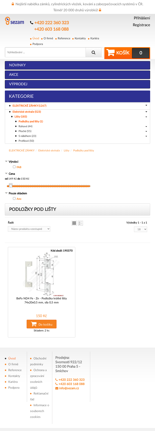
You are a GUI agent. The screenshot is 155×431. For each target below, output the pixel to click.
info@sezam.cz (69, 387)
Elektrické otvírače (49, 150)
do (18, 178)
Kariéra (94, 38)
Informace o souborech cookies (39, 410)
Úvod (35, 38)
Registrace (141, 25)
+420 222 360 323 (51, 23)
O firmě (48, 38)
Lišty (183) (81, 117)
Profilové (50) (26, 141)
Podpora (37, 44)
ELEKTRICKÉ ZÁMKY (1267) (80, 105)
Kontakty (80, 38)
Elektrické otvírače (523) (80, 112)
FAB (19, 167)
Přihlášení (142, 18)
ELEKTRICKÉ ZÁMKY (22, 150)
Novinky (17, 65)
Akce (13, 74)
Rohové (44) (83, 127)
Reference (64, 38)
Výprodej (18, 84)
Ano (19, 199)
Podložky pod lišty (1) (31, 121)
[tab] (77, 161)
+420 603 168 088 (51, 29)
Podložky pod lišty (83, 150)
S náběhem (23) (83, 136)
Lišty (66, 150)
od (6, 178)
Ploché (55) (83, 131)
